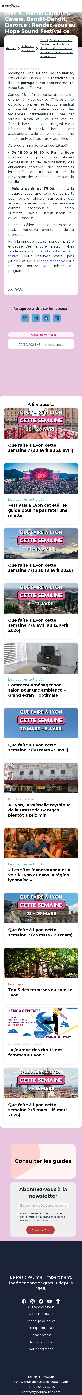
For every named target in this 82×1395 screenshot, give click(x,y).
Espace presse (41, 1335)
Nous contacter (41, 1342)
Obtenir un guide (41, 1314)
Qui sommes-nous (41, 1307)
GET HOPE (37, 124)
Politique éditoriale (41, 1328)
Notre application (41, 1349)
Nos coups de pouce (41, 1321)
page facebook (52, 261)
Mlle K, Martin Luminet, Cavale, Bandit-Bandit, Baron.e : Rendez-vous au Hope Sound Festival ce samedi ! (56, 48)
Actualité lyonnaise (28, 48)
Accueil (11, 48)
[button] (66, 6)
